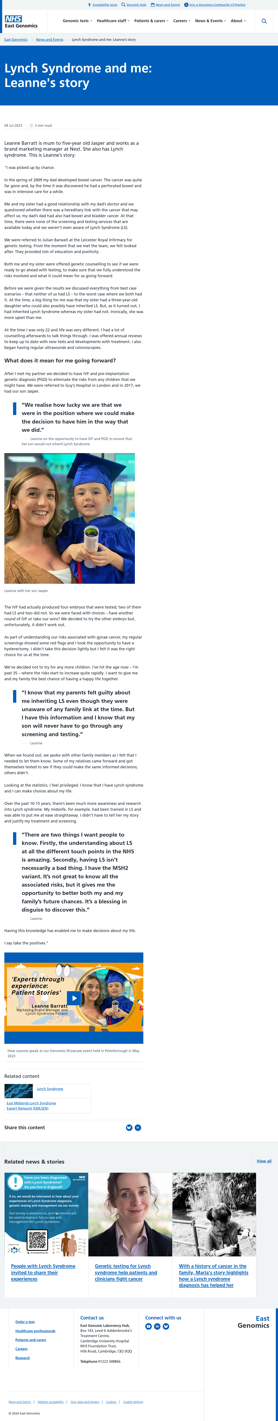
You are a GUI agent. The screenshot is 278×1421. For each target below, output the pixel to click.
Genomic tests (77, 20)
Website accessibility (51, 1402)
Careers (182, 20)
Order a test (25, 1322)
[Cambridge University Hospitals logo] (26, 21)
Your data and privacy (85, 1402)
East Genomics (15, 39)
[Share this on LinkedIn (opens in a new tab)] (139, 1127)
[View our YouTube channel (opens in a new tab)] (149, 1327)
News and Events (49, 39)
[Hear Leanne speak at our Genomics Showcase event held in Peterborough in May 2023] (74, 998)
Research (22, 1358)
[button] (102, 5)
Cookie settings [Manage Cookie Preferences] (133, 1402)
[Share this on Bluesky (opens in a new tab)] (130, 1127)
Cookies (111, 1402)
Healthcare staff (113, 20)
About (238, 20)
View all (264, 1161)
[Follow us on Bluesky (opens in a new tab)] (167, 1327)
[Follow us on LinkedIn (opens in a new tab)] (158, 1327)
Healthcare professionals (35, 1331)
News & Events (210, 20)
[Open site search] (264, 21)
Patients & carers (151, 20)
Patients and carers (30, 1340)
